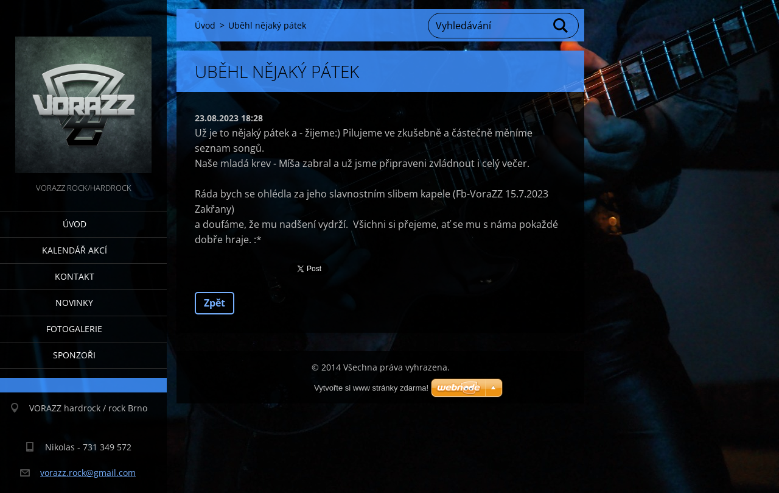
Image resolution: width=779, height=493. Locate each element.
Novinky (74, 302)
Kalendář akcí (74, 250)
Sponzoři (74, 355)
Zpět (214, 303)
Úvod (74, 224)
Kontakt (74, 276)
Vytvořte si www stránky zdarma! (371, 387)
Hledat (561, 25)
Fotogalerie (74, 329)
